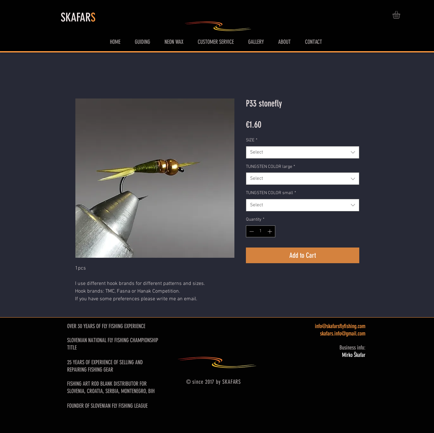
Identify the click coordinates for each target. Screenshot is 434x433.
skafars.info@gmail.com (342, 333)
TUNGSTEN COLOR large (270, 166)
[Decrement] (251, 231)
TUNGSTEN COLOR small (271, 193)
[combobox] (302, 152)
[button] (400, 15)
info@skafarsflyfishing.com (340, 326)
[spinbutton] (260, 231)
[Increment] (270, 231)
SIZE (251, 140)
